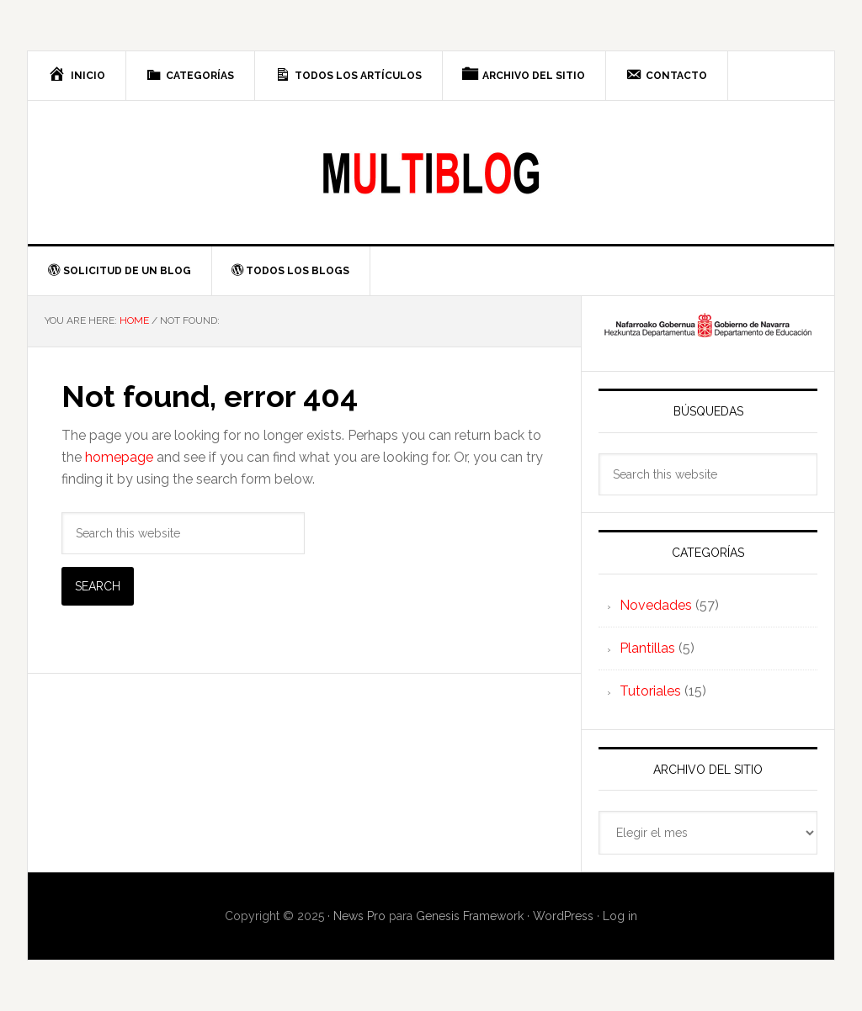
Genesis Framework (470, 916)
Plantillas (647, 648)
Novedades (656, 605)
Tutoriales (650, 691)
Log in (620, 916)
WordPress (563, 916)
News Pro (359, 916)
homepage (119, 457)
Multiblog (431, 172)
